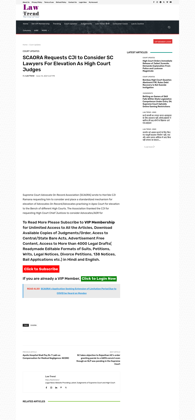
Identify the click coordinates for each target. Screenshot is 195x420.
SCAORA (34, 283)
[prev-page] (24, 406)
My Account (167, 417)
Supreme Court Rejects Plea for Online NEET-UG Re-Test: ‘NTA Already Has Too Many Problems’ (104, 395)
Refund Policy (133, 417)
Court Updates (35, 45)
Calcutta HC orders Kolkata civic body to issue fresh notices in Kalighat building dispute (38, 395)
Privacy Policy (107, 417)
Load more (149, 147)
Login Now (156, 417)
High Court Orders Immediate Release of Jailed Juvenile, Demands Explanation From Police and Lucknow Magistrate (157, 66)
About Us (95, 417)
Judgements (148, 93)
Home (25, 45)
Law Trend (29, 76)
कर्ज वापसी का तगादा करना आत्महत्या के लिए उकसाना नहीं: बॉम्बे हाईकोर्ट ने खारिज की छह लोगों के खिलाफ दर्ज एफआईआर (157, 119)
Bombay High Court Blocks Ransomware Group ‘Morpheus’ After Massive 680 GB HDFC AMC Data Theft (71, 393)
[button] (169, 27)
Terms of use (120, 417)
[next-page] (29, 406)
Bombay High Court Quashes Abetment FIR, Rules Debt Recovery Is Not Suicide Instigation (157, 84)
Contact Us (145, 417)
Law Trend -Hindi (149, 112)
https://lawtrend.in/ (52, 337)
